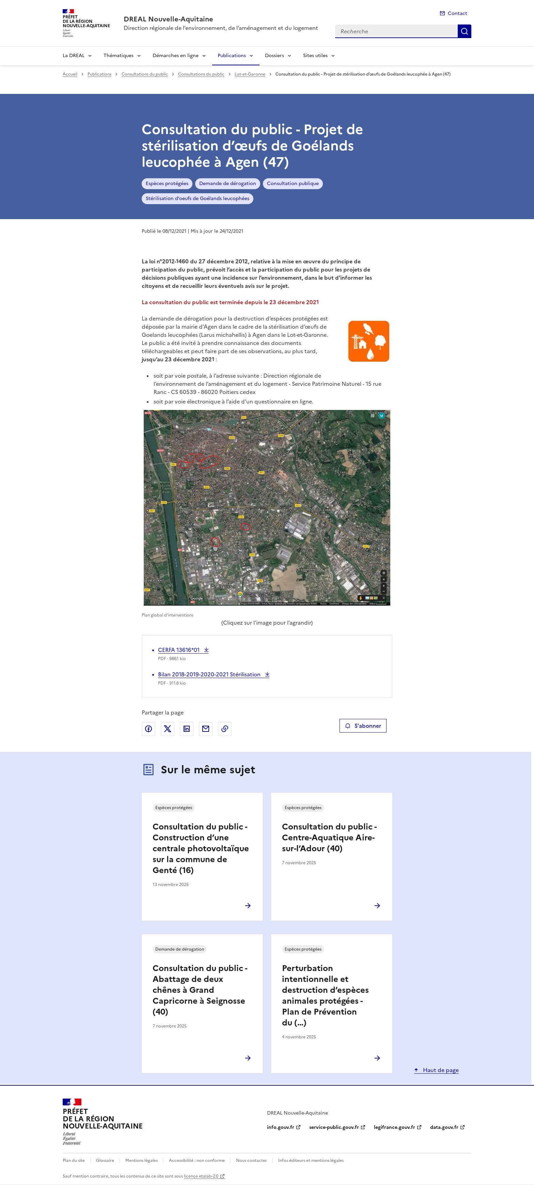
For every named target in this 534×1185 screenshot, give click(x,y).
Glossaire (105, 1160)
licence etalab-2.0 (201, 1176)
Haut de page (440, 1070)
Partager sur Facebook (148, 729)
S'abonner (363, 726)
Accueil (70, 74)
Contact (457, 13)
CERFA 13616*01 (179, 650)
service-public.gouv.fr (334, 1127)
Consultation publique (293, 183)
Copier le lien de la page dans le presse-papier (225, 729)
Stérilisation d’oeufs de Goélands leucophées (197, 198)
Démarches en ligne (176, 55)
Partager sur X (167, 729)
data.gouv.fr (444, 1127)
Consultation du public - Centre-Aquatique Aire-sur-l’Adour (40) (329, 838)
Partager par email (206, 729)
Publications (232, 55)
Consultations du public (145, 74)
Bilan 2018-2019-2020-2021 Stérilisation (210, 674)
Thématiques (119, 55)
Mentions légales (141, 1160)
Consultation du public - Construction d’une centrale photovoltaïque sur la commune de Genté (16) (201, 848)
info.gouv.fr (280, 1127)
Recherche (464, 31)
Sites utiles (315, 55)
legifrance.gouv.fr (394, 1127)
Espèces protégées (167, 183)
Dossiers (274, 55)
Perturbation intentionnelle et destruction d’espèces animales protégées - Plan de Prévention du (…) (325, 995)
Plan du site (74, 1160)
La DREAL (73, 55)
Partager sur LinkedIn (186, 729)
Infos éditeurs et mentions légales (311, 1160)
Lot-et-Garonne (250, 74)
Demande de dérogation (227, 183)
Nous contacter (251, 1160)
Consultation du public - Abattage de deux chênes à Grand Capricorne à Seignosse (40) (200, 990)
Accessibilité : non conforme (197, 1160)
